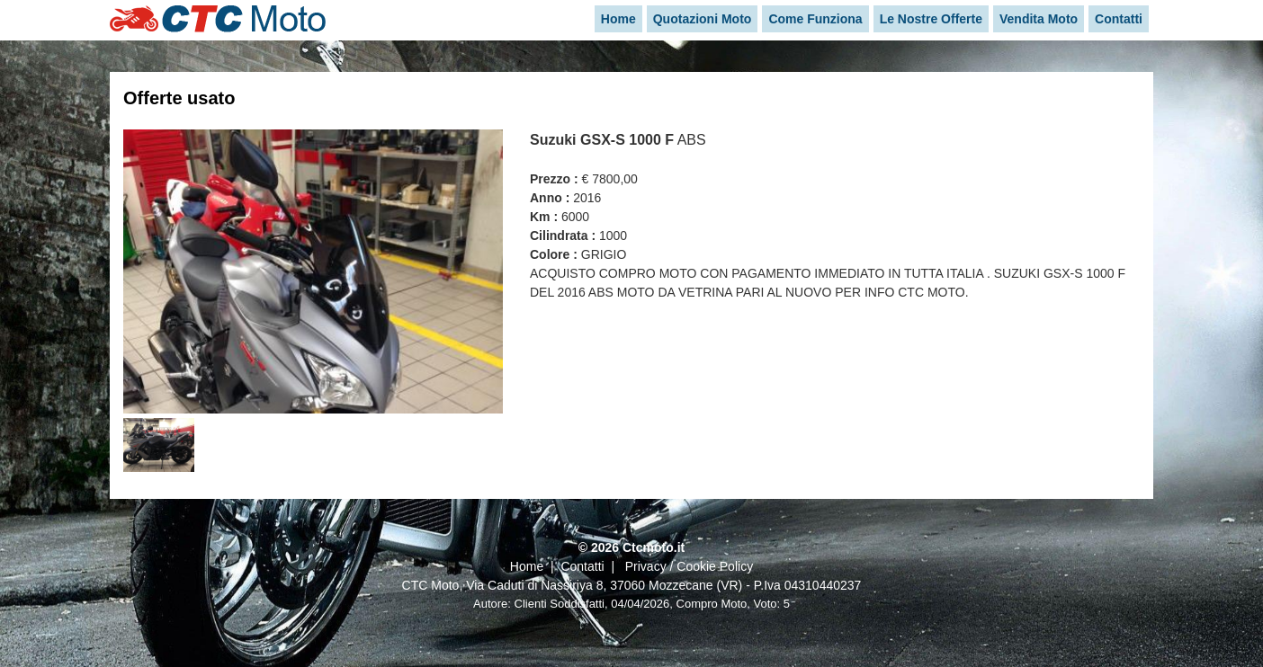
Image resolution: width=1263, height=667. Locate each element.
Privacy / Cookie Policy (689, 566)
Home (526, 566)
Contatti (582, 566)
